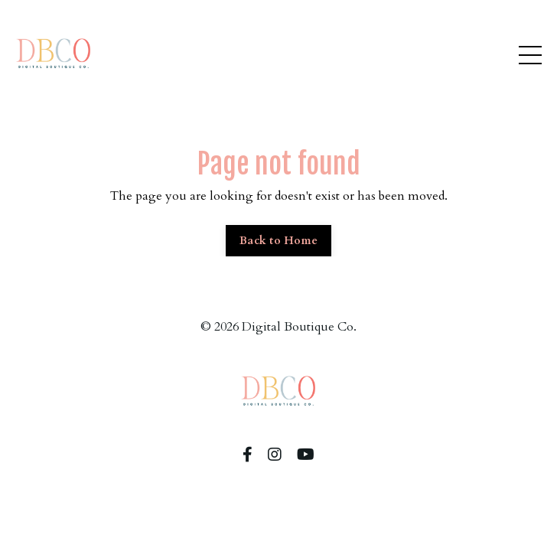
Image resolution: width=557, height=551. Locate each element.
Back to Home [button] (278, 240)
